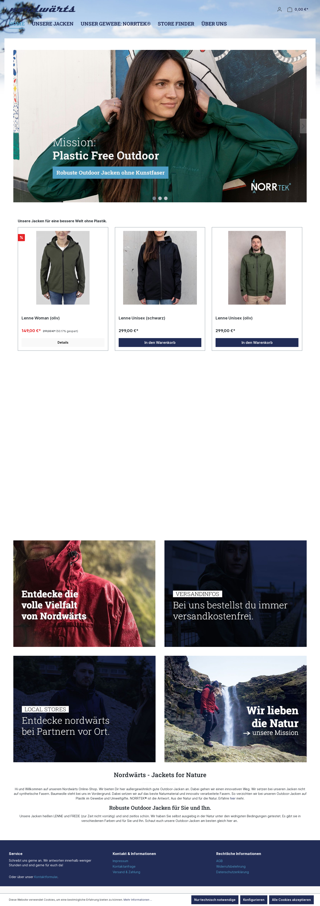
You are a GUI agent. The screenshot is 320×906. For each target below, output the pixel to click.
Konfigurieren (253, 900)
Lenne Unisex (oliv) (234, 318)
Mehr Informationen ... (138, 899)
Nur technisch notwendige (215, 900)
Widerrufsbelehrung (231, 866)
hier (233, 798)
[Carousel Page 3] (166, 198)
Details (63, 342)
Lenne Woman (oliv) (41, 318)
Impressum (120, 861)
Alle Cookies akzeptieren (291, 900)
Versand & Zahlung (126, 872)
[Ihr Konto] (279, 9)
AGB (219, 861)
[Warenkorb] (298, 9)
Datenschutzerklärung (232, 872)
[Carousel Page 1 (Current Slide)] (154, 198)
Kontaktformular (45, 877)
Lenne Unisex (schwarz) (142, 318)
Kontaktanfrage (124, 866)
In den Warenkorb (160, 342)
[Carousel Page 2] (160, 198)
